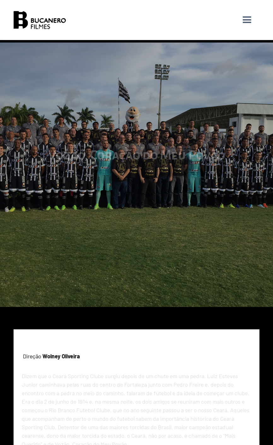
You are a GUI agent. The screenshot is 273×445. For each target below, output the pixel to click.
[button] (247, 20)
